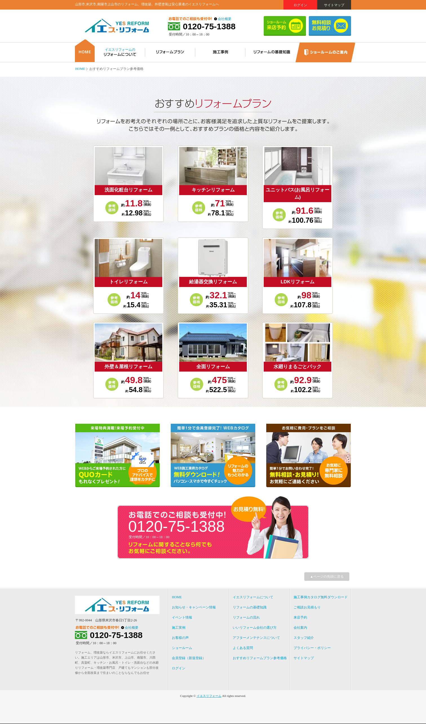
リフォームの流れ (246, 617)
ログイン (300, 5)
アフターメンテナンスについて (256, 638)
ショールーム (182, 648)
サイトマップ (334, 5)
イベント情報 (182, 617)
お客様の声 (180, 638)
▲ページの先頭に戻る (327, 577)
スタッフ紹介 (304, 638)
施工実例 (178, 628)
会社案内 (300, 628)
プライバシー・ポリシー (312, 648)
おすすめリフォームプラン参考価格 (260, 658)
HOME (80, 68)
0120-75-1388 (209, 26)
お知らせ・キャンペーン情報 (194, 607)
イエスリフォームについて (253, 597)
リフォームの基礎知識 (250, 607)
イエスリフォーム (209, 695)
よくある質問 (243, 648)
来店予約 (300, 617)
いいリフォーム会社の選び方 (255, 628)
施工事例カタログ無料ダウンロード (321, 597)
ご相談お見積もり (307, 607)
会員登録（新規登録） (189, 658)
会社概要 (224, 19)
